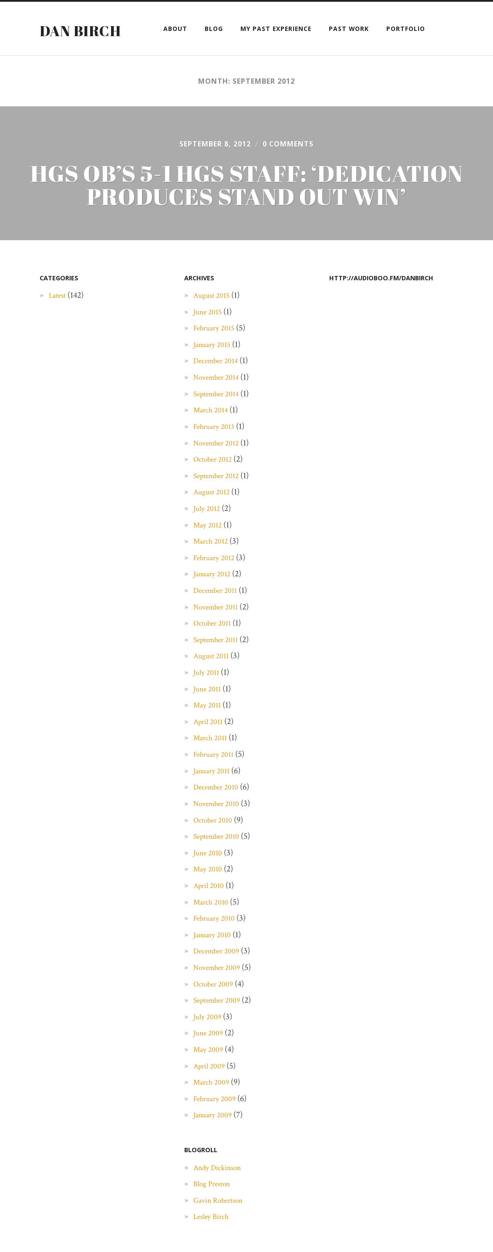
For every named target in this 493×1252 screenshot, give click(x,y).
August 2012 (213, 521)
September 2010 (220, 865)
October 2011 (215, 652)
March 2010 (213, 931)
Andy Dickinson (221, 1196)
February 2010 (217, 947)
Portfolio (405, 28)
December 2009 (219, 980)
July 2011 (208, 702)
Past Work (349, 28)
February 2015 (216, 357)
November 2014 (219, 406)
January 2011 (214, 800)
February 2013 (216, 455)
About (175, 28)
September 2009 (220, 1029)
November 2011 (219, 636)
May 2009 (210, 1079)
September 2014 (219, 423)
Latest (59, 324)
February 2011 (216, 783)
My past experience (275, 28)
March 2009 (213, 1111)
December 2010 (219, 816)
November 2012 (219, 472)
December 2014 (219, 390)
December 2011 (218, 620)
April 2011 (210, 750)
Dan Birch (83, 30)
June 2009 (210, 1062)
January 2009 (215, 1144)
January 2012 (214, 603)
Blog (214, 28)
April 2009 (211, 1095)
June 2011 (209, 718)
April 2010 (211, 915)
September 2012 (219, 504)
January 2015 (214, 373)
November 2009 (220, 997)
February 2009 (217, 1127)
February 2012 (216, 586)
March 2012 (213, 570)
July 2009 (209, 1045)
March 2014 (213, 439)
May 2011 (209, 734)
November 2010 (220, 833)
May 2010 (209, 898)
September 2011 (219, 668)
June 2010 (209, 882)
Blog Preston (215, 1213)
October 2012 (215, 488)
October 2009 (216, 1013)
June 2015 (209, 341)
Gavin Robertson (222, 1229)
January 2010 (214, 964)
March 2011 (212, 767)
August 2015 (213, 324)
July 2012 (208, 538)
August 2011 (213, 685)
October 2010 (215, 849)
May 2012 (209, 554)
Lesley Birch (213, 1246)
